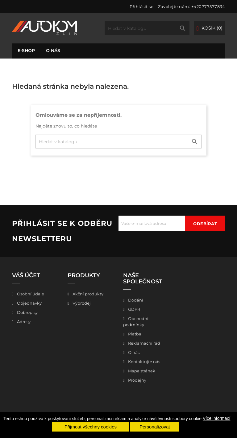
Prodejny (136, 380)
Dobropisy (27, 312)
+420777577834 (208, 6)
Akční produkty (87, 293)
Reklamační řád (143, 343)
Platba (134, 333)
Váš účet (26, 275)
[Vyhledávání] (147, 28)
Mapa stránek (141, 370)
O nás (53, 50)
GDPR (133, 309)
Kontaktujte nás (143, 361)
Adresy (23, 321)
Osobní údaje (30, 293)
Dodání (135, 300)
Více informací (216, 418)
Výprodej (81, 303)
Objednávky (29, 303)
